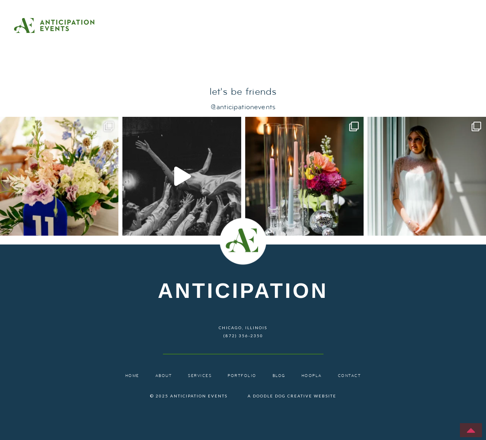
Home (243, 26)
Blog (451, 26)
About (288, 26)
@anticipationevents (243, 107)
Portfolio (399, 26)
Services (340, 26)
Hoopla (311, 376)
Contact (347, 43)
